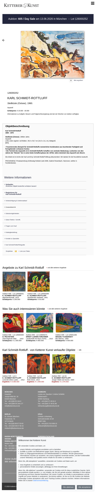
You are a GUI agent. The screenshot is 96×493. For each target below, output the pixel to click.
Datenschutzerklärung (40, 480)
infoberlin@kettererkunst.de (14, 428)
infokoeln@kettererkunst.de (47, 426)
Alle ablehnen (68, 487)
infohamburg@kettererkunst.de (48, 406)
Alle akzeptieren (84, 487)
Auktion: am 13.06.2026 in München (38, 18)
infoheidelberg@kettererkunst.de (16, 450)
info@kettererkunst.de (12, 406)
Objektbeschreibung (17, 126)
